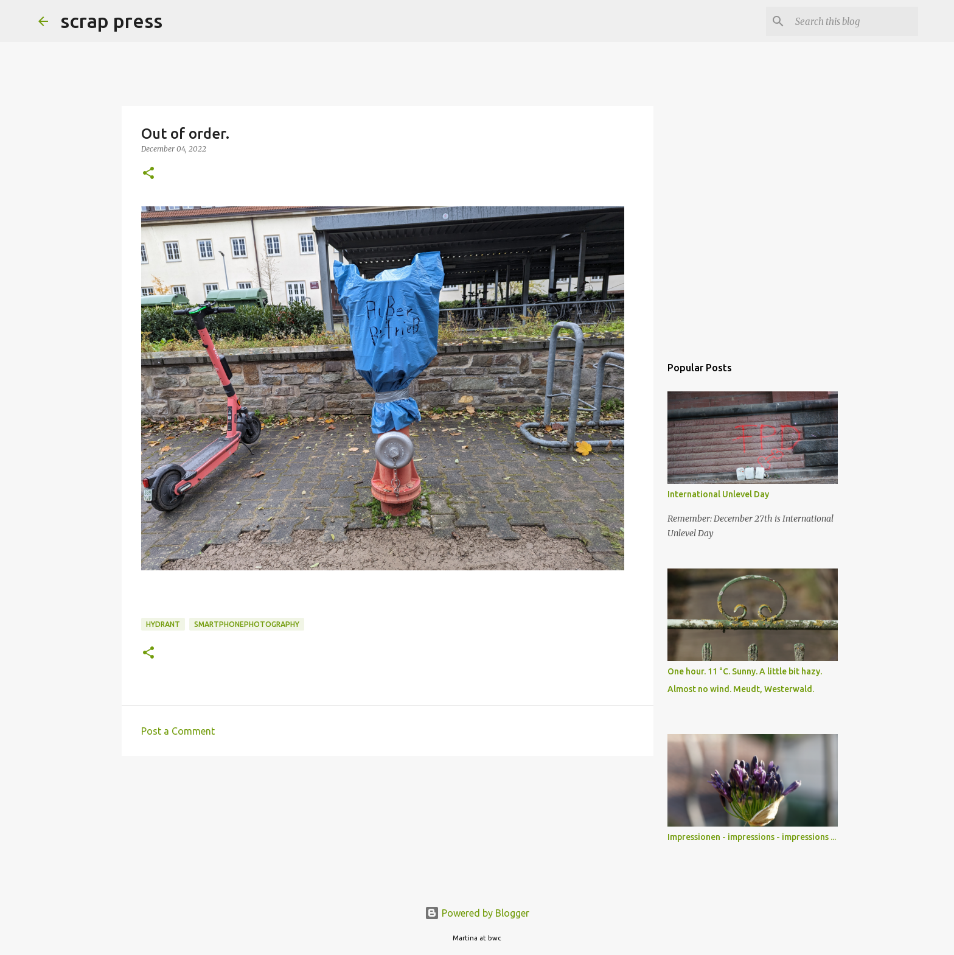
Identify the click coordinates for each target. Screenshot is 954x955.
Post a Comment (178, 731)
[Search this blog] (854, 21)
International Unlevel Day (718, 494)
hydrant (163, 624)
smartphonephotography (246, 624)
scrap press (111, 21)
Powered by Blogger (477, 913)
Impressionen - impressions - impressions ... (751, 837)
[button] (148, 174)
